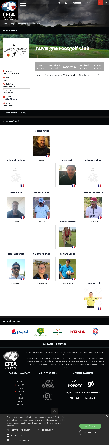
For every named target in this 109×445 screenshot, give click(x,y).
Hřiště (21, 395)
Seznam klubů (23, 24)
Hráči (20, 398)
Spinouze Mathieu (67, 221)
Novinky (20, 382)
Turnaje (20, 391)
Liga (21, 388)
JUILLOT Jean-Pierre (93, 192)
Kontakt (91, 2)
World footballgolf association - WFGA (58, 358)
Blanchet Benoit (16, 253)
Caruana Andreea (41, 253)
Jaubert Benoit (42, 131)
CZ (100, 2)
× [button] (107, 416)
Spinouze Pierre (41, 192)
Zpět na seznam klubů (14, 113)
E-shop (21, 385)
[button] (38, 440)
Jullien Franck (15, 192)
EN (106, 2)
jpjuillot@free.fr (10, 99)
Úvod (5, 24)
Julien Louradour (93, 160)
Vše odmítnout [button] (90, 432)
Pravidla (21, 404)
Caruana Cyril (93, 283)
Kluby (11, 24)
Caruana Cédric (67, 253)
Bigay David (67, 160)
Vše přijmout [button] (90, 426)
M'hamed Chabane (16, 160)
